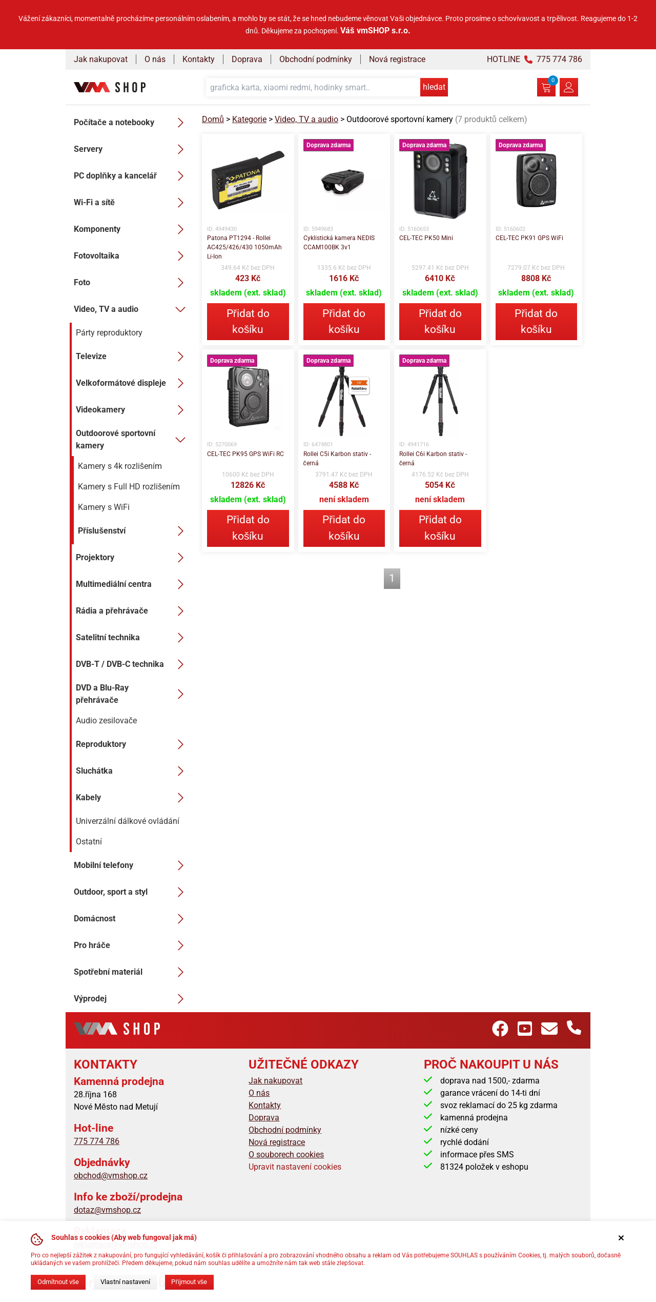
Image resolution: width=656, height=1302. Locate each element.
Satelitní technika (133, 637)
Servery (132, 149)
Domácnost (132, 919)
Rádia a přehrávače (133, 611)
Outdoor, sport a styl (132, 892)
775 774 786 (96, 1141)
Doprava (247, 59)
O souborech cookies (286, 1154)
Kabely (133, 797)
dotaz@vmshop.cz (107, 1210)
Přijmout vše (189, 1282)
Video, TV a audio (132, 309)
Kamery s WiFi (104, 507)
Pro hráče (132, 945)
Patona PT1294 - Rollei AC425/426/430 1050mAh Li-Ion (244, 247)
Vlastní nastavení (125, 1282)
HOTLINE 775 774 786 (534, 59)
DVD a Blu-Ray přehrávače (133, 694)
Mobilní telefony (132, 865)
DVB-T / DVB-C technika (133, 664)
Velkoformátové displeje (133, 383)
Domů (213, 119)
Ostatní (89, 841)
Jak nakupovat (101, 59)
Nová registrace (397, 59)
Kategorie (249, 119)
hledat (434, 87)
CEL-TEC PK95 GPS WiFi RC (245, 454)
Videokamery (133, 410)
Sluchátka (133, 771)
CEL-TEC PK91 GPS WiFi (529, 238)
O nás (155, 59)
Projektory (133, 557)
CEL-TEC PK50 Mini (426, 238)
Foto (132, 282)
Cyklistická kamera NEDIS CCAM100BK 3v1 (339, 242)
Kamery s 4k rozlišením (120, 466)
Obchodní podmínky (315, 59)
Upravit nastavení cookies (295, 1167)
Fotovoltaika (132, 256)
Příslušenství (134, 531)
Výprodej (132, 999)
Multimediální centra (133, 584)
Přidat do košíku (248, 321)
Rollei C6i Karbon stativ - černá (433, 458)
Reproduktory (133, 744)
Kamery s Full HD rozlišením (129, 486)
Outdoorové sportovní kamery (133, 439)
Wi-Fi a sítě (132, 202)
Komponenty (132, 229)
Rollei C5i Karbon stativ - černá (337, 458)
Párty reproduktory (109, 333)
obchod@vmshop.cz (111, 1175)
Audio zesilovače (106, 720)
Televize (133, 356)
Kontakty (198, 59)
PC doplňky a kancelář (132, 176)
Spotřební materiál (132, 972)
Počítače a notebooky (132, 122)
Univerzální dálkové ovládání (127, 821)
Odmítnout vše (58, 1282)
